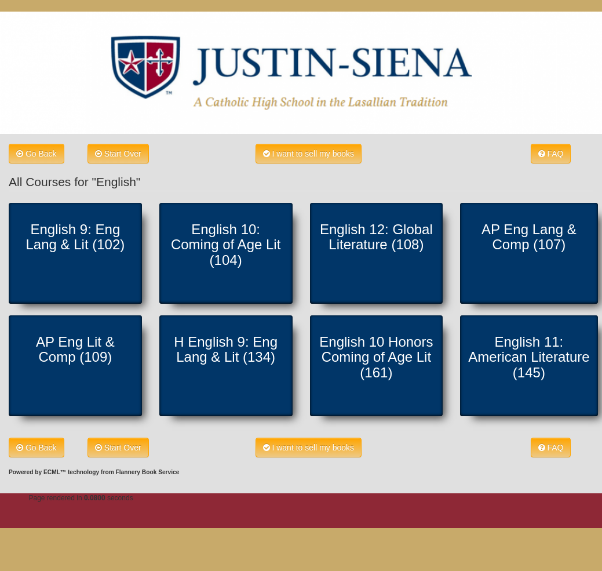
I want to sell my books (309, 153)
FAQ (551, 153)
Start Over (118, 153)
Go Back (36, 153)
